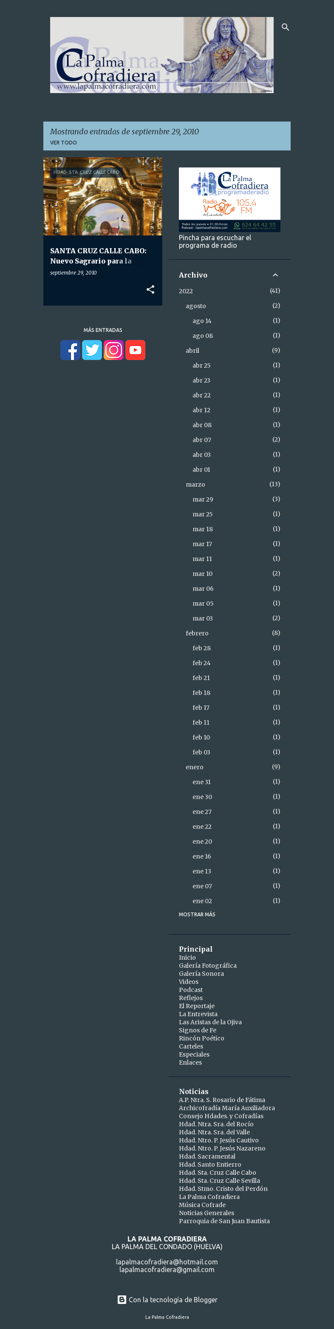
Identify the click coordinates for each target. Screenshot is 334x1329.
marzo (195, 484)
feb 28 (201, 648)
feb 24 (201, 663)
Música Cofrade (202, 1205)
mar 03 (202, 618)
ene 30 (202, 797)
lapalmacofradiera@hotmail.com (167, 1262)
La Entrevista (198, 1014)
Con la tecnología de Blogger (167, 1299)
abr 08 (202, 425)
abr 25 (201, 365)
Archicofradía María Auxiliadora (227, 1108)
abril (192, 350)
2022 (186, 291)
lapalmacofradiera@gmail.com (167, 1269)
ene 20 (202, 841)
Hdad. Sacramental (207, 1156)
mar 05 (203, 603)
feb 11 (200, 722)
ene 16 (201, 856)
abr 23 (201, 380)
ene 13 (201, 871)
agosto (196, 306)
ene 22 (202, 826)
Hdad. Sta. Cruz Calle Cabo (217, 1172)
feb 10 (201, 737)
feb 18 (201, 693)
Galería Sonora (201, 974)
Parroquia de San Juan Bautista (224, 1221)
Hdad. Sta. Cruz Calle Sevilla (219, 1180)
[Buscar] (285, 27)
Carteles (191, 1046)
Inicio (187, 957)
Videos (188, 982)
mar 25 (202, 514)
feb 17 (200, 707)
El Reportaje (197, 1006)
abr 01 (201, 469)
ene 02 (202, 901)
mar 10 (202, 574)
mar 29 (202, 499)
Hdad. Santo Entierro (210, 1164)
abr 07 (201, 440)
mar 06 (203, 588)
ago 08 (202, 336)
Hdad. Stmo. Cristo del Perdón (223, 1189)
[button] (150, 289)
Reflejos (191, 998)
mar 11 (202, 559)
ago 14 (202, 321)
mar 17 (202, 544)
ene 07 (202, 886)
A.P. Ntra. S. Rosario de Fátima (222, 1100)
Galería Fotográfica (208, 965)
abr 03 (201, 455)
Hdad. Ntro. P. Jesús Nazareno (222, 1148)
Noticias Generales (206, 1213)
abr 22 (201, 395)
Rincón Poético (201, 1038)
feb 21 (201, 678)
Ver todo (63, 142)
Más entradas (103, 330)
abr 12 (201, 410)
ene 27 (202, 812)
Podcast (191, 990)
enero (195, 767)
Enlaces (190, 1062)
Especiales (194, 1054)
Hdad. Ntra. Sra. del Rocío (216, 1124)
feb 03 (201, 752)
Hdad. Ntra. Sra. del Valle (214, 1132)
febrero (197, 633)
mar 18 (202, 529)
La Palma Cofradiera (209, 1197)
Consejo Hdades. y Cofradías (221, 1116)
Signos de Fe (197, 1030)
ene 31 (201, 782)
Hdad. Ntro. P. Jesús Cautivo (219, 1140)
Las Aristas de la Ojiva (210, 1022)
